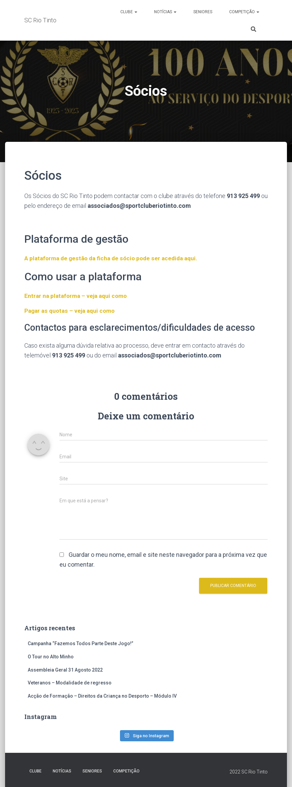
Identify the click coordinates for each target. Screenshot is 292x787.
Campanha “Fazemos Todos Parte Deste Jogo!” (80, 643)
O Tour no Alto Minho (51, 656)
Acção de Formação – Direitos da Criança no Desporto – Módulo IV (102, 696)
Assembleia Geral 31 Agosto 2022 (65, 670)
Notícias (165, 11)
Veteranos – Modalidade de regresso (70, 682)
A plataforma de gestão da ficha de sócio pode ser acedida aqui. (114, 258)
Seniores (202, 11)
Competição (244, 11)
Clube (128, 11)
